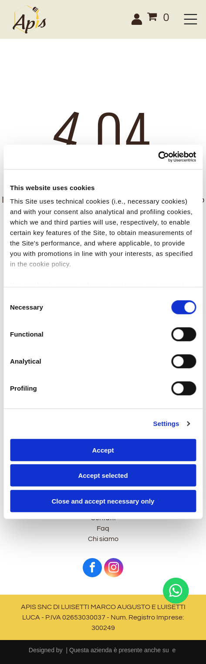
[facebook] (92, 568)
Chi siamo (103, 538)
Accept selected (103, 475)
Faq (103, 528)
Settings (166, 423)
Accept (103, 450)
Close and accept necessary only (103, 501)
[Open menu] (190, 19)
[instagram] (113, 568)
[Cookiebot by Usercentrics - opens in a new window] (158, 157)
